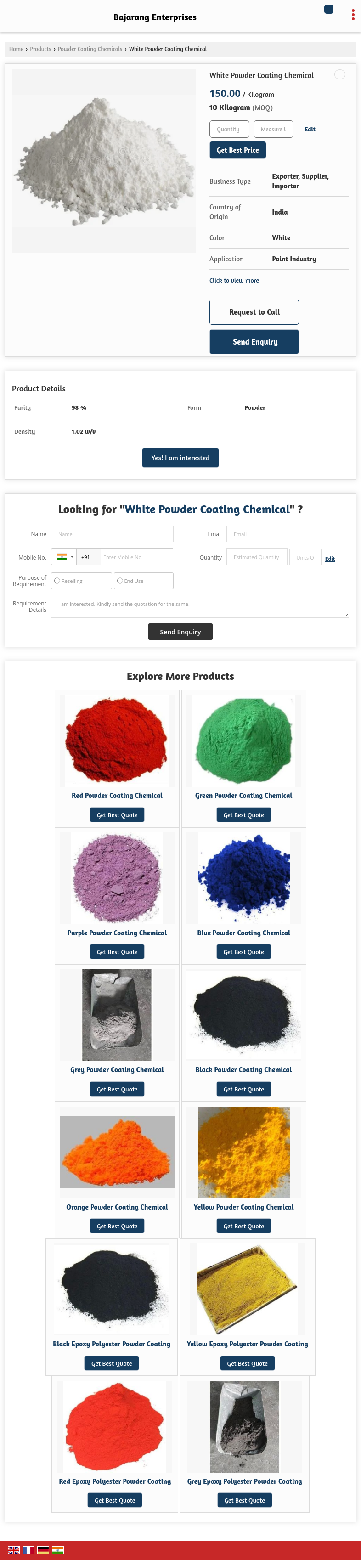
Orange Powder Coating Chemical (117, 1207)
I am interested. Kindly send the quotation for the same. (200, 607)
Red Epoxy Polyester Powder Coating (115, 1481)
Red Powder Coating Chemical (117, 795)
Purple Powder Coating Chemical (117, 932)
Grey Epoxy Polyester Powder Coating (244, 1481)
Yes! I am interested (180, 457)
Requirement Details (29, 606)
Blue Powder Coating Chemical (243, 932)
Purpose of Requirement (29, 581)
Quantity (211, 557)
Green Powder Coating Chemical (243, 795)
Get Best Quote (117, 815)
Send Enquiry (255, 341)
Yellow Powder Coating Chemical (244, 1207)
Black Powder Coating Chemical (244, 1069)
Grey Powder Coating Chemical (117, 1069)
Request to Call (254, 312)
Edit (310, 129)
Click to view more (234, 280)
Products (40, 48)
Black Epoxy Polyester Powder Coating (111, 1344)
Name (38, 534)
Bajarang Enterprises (155, 17)
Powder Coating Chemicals (90, 48)
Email (215, 534)
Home (16, 48)
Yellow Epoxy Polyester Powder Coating (247, 1344)
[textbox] (273, 129)
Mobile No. (32, 557)
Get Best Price (238, 150)
